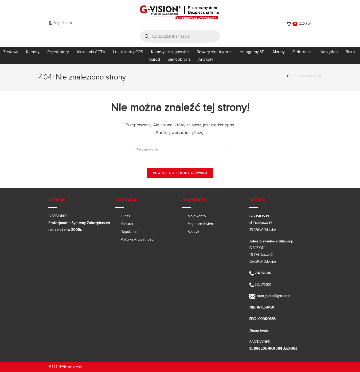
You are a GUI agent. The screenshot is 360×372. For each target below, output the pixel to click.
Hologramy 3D (252, 51)
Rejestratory (58, 51)
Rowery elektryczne (214, 51)
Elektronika (302, 51)
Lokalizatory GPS (128, 51)
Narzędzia (329, 51)
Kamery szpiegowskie (170, 51)
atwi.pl (77, 366)
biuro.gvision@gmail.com (274, 295)
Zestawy (10, 51)
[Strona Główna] (288, 76)
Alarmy (278, 51)
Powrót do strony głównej (180, 173)
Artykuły (205, 59)
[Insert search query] (180, 149)
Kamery (32, 51)
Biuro (350, 51)
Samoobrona (179, 59)
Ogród (154, 59)
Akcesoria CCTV (91, 51)
